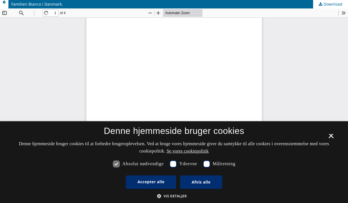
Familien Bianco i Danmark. (37, 4)
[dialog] (174, 162)
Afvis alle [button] (201, 182)
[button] (174, 196)
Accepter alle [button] (151, 181)
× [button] (331, 138)
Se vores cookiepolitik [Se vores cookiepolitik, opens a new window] (188, 151)
